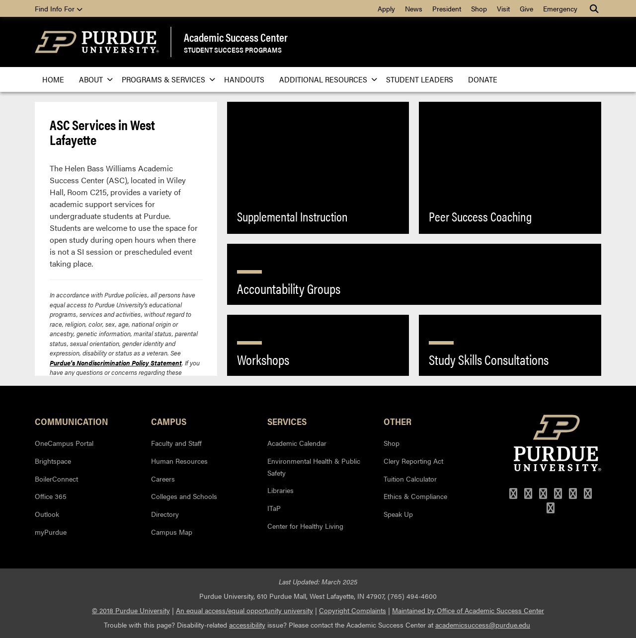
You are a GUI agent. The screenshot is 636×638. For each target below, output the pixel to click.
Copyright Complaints (352, 610)
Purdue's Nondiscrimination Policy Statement (116, 362)
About (93, 79)
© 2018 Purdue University (131, 610)
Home (53, 79)
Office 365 (51, 496)
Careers (163, 479)
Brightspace (53, 461)
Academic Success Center (236, 37)
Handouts (244, 79)
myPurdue (51, 532)
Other (397, 421)
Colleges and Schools (184, 496)
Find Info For (58, 8)
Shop (479, 8)
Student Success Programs (233, 49)
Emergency (560, 8)
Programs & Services (165, 79)
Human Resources (179, 461)
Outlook (47, 514)
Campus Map (171, 532)
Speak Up (398, 514)
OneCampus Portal (64, 443)
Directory (165, 514)
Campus (168, 421)
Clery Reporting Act (413, 461)
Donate (482, 79)
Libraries (280, 490)
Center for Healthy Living (305, 526)
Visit (503, 8)
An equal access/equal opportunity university (244, 610)
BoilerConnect (56, 479)
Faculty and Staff (176, 443)
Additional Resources (325, 79)
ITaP (274, 508)
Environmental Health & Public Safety (313, 467)
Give (526, 8)
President (446, 8)
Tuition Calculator (410, 479)
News (413, 8)
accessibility (247, 625)
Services (287, 421)
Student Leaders (419, 79)
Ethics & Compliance (415, 496)
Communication (71, 421)
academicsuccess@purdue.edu (482, 625)
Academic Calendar (296, 443)
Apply (386, 8)
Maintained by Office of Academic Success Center (468, 610)
